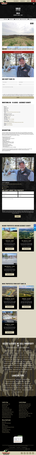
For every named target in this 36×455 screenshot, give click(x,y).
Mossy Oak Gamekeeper (6, 423)
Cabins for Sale (18, 379)
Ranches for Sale (28, 383)
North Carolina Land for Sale (19, 363)
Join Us (28, 1)
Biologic (3, 424)
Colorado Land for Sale (18, 352)
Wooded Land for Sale (18, 391)
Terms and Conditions (12, 447)
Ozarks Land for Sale (22, 409)
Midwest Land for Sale (23, 410)
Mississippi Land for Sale (27, 359)
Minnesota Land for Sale (17, 359)
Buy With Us (23, 1)
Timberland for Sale (28, 387)
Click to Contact (9, 125)
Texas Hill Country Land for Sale (25, 403)
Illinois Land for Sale (14, 354)
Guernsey (9, 116)
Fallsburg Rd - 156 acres (9, 298)
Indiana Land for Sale (23, 354)
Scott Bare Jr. (11, 121)
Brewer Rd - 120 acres (26, 298)
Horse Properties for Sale (10, 383)
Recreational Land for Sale (16, 385)
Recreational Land (15, 112)
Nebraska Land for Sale (27, 361)
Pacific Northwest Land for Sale (24, 415)
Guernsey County (17, 15)
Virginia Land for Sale (17, 369)
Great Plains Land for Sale (23, 407)
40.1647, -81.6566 (11, 119)
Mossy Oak (4, 421)
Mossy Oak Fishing (5, 431)
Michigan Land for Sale (8, 359)
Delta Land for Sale (22, 417)
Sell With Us (16, 1)
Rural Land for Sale (19, 387)
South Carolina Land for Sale (7, 367)
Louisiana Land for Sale (27, 357)
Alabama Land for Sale (9, 350)
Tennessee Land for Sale (29, 367)
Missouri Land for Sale (9, 361)
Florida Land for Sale (27, 352)
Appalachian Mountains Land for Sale (25, 413)
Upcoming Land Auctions (6, 417)
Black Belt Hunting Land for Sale (25, 405)
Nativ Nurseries (5, 425)
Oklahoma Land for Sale (8, 365)
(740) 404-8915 (9, 123)
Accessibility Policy (24, 447)
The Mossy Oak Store (6, 432)
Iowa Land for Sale (31, 354)
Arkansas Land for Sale (27, 350)
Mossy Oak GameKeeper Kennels (8, 427)
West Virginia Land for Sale (26, 369)
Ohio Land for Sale (29, 363)
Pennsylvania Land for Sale (27, 365)
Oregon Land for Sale (17, 365)
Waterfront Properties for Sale (27, 389)
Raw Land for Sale (7, 385)
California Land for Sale (9, 352)
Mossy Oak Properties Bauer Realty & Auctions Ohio (13, 122)
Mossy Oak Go (4, 428)
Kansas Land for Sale (8, 357)
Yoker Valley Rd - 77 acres (9, 266)
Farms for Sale (27, 381)
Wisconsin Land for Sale (13, 371)
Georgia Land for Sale (6, 354)
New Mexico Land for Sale (8, 363)
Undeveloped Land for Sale (7, 389)
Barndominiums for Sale (10, 379)
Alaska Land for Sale (18, 350)
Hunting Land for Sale (20, 383)
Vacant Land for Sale (17, 389)
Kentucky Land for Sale (17, 357)
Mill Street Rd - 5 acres (26, 240)
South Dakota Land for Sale (19, 367)
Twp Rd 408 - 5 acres (9, 240)
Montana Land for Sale (18, 361)
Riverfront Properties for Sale (9, 387)
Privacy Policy (31, 95)
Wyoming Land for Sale (23, 371)
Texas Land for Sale (8, 369)
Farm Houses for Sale (20, 381)
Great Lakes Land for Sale (23, 411)
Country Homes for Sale (10, 381)
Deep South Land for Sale (23, 414)
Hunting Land (8, 112)
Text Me (4, 188)
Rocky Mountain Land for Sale (24, 406)
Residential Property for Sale (27, 385)
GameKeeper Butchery (6, 429)
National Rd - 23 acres (9, 324)
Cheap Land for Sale (26, 379)
